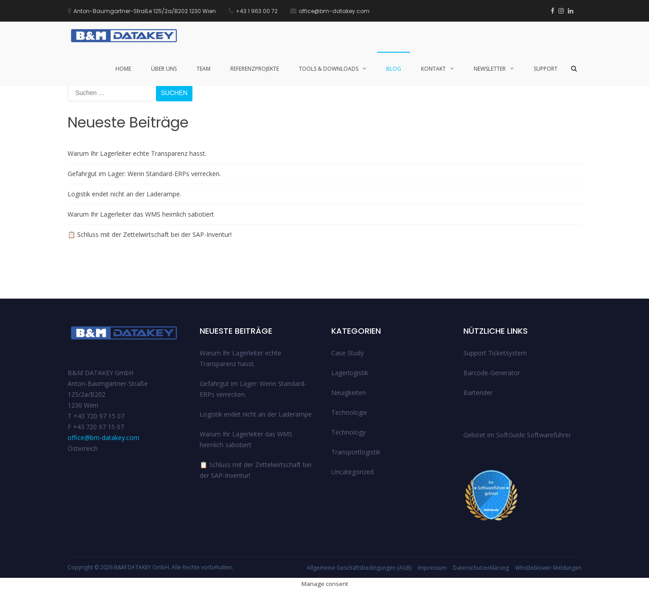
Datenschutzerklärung (481, 568)
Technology (348, 432)
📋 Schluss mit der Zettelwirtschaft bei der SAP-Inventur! (150, 234)
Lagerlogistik (349, 372)
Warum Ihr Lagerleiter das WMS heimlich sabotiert (141, 214)
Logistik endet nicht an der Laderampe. (124, 194)
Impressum (432, 568)
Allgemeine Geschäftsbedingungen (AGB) (359, 568)
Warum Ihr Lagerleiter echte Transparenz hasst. (137, 153)
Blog (393, 69)
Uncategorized (352, 471)
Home (123, 69)
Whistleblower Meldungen (548, 568)
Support (546, 69)
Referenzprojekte (254, 69)
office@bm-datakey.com (103, 437)
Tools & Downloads (328, 69)
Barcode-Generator (491, 372)
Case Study (347, 353)
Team (203, 69)
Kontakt (433, 69)
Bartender (478, 392)
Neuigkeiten (348, 392)
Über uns (164, 69)
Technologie (349, 412)
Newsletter (490, 69)
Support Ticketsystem (495, 353)
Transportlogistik (355, 452)
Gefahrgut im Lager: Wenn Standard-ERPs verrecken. (144, 173)
